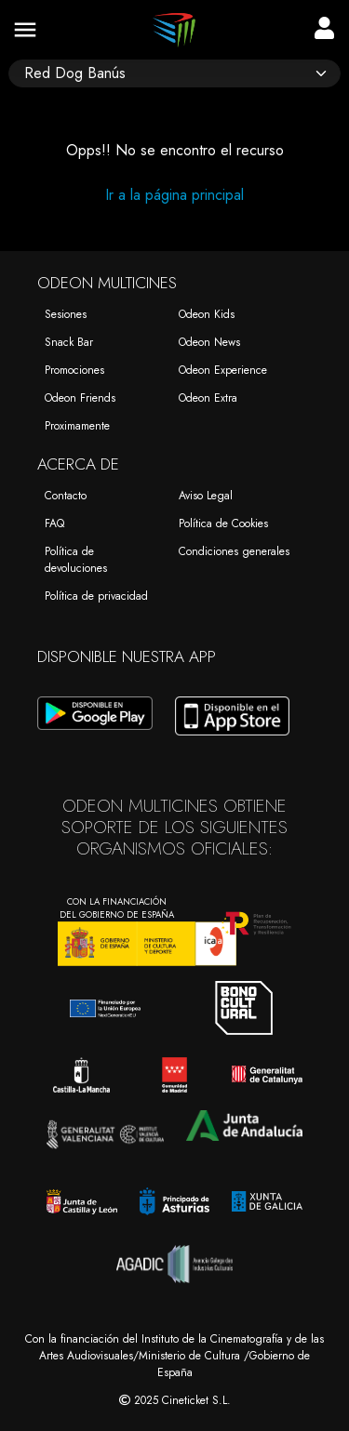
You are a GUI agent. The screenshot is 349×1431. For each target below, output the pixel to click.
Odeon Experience (223, 370)
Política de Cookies (223, 523)
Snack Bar (69, 342)
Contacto (66, 495)
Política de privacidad (96, 596)
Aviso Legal (206, 495)
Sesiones (66, 314)
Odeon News (209, 342)
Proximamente (77, 425)
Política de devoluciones (76, 559)
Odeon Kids (207, 314)
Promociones (74, 370)
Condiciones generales (234, 551)
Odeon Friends (80, 398)
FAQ (54, 523)
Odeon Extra (208, 398)
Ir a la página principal (174, 194)
